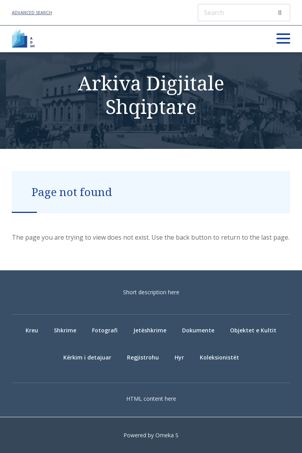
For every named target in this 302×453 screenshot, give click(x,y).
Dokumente (198, 330)
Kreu (32, 330)
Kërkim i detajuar (87, 357)
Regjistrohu (143, 357)
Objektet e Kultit (253, 330)
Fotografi (105, 330)
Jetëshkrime (149, 330)
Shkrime (65, 330)
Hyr (179, 357)
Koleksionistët (219, 357)
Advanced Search (32, 12)
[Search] (244, 12)
